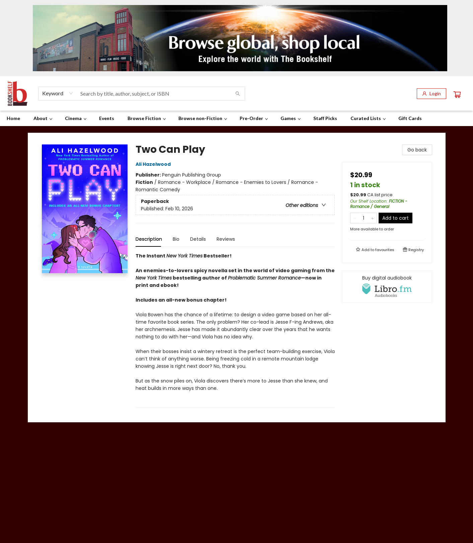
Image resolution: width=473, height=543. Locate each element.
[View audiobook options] (386, 286)
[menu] (236, 118)
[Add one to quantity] (372, 218)
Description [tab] (149, 239)
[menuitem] (13, 118)
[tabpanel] (235, 330)
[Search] (237, 93)
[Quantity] (363, 218)
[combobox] (57, 93)
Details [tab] (198, 239)
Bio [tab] (176, 239)
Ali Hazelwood (154, 164)
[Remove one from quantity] (354, 218)
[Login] (431, 93)
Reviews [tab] (226, 239)
